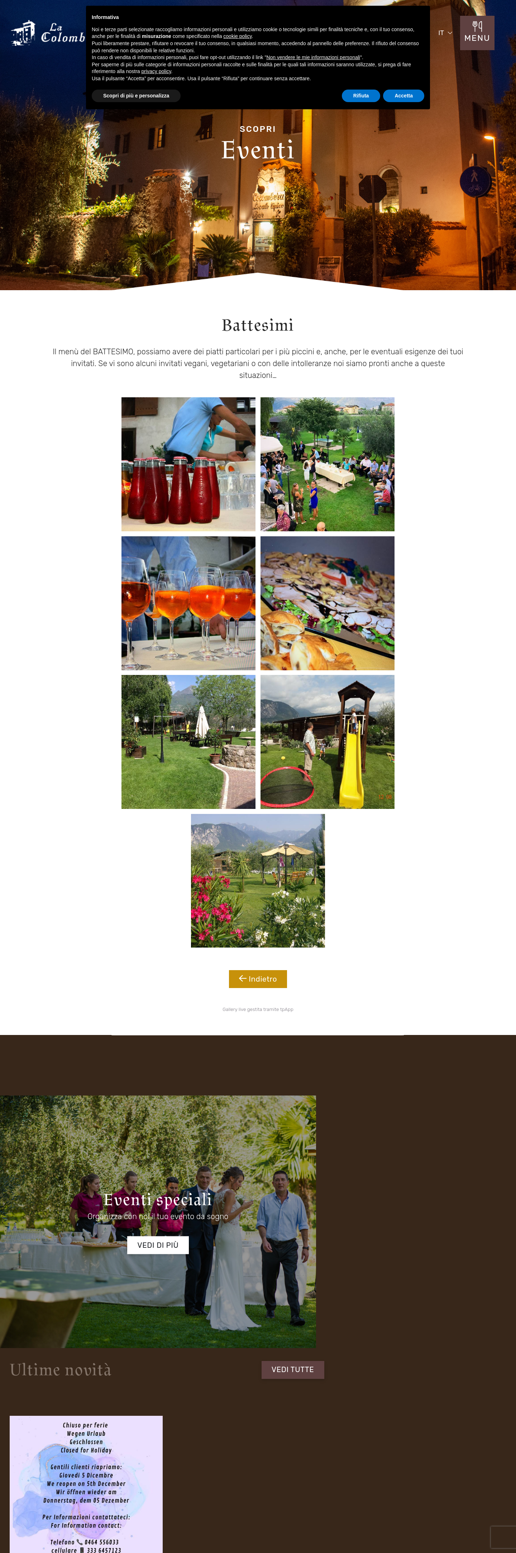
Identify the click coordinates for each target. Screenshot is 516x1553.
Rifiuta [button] (361, 96)
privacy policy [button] (156, 71)
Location (55, 1479)
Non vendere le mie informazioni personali (313, 57)
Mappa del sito (358, 1526)
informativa (152, 1156)
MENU (478, 41)
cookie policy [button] (237, 36)
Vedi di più (107, 887)
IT (442, 35)
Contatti (221, 1479)
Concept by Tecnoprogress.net (79, 1525)
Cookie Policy (449, 1525)
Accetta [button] (404, 96)
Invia (442, 1163)
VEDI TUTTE (451, 788)
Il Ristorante (58, 1465)
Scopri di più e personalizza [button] (136, 96)
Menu (218, 1465)
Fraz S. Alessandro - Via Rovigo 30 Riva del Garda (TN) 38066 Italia (231, 1397)
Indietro (258, 641)
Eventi (136, 1465)
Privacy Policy (402, 1525)
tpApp (286, 676)
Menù (135, 1479)
